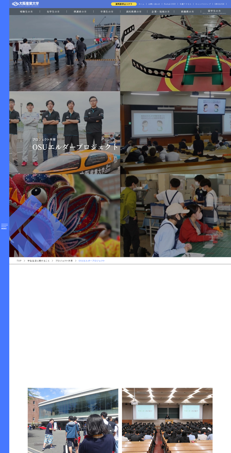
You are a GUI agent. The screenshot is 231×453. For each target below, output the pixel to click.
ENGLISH (219, 4)
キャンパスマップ (202, 4)
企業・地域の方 (161, 11)
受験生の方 (26, 11)
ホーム (139, 4)
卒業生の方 (106, 11)
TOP (19, 261)
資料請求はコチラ (121, 4)
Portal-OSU (168, 4)
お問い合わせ (152, 4)
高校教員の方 (134, 11)
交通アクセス (184, 4)
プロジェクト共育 (64, 261)
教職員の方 (187, 11)
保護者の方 (80, 11)
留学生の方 (214, 11)
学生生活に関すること (39, 261)
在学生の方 (53, 11)
